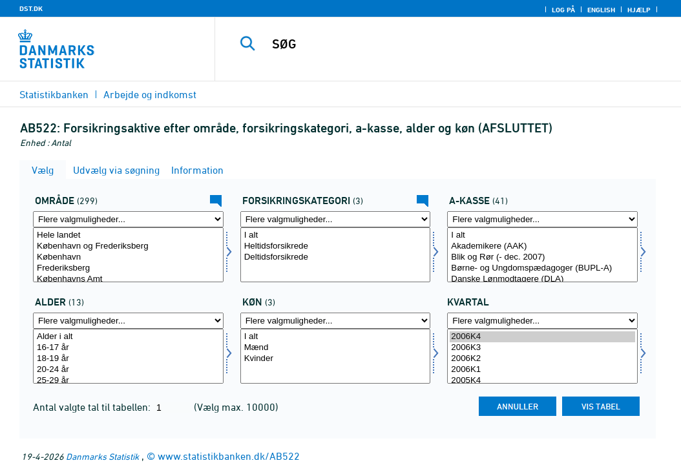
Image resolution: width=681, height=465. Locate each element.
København (128, 257)
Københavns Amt (128, 279)
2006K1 (542, 369)
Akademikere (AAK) (542, 246)
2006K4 (542, 336)
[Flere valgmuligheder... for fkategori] (335, 219)
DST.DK (31, 8)
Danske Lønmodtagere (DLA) (542, 279)
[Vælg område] (128, 254)
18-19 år (128, 358)
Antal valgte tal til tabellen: (93, 407)
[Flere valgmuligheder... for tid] (542, 321)
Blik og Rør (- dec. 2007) (542, 257)
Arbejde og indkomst (149, 94)
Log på (563, 9)
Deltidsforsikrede (335, 257)
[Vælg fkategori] (335, 254)
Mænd (335, 347)
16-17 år (128, 347)
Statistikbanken (54, 94)
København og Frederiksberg (128, 246)
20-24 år (128, 369)
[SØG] (451, 44)
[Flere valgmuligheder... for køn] (335, 321)
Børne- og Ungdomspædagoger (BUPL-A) (542, 268)
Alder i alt (128, 336)
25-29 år (128, 380)
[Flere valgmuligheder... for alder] (128, 321)
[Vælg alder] (128, 356)
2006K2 (542, 358)
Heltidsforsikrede (335, 246)
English (601, 9)
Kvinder (335, 358)
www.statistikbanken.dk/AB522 (229, 456)
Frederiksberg (128, 268)
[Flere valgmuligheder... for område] (128, 219)
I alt (335, 235)
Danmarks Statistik (102, 456)
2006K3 (542, 347)
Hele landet (128, 235)
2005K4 (542, 380)
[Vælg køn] (335, 356)
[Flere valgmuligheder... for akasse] (542, 219)
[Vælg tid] (542, 356)
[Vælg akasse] (542, 254)
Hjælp (639, 9)
